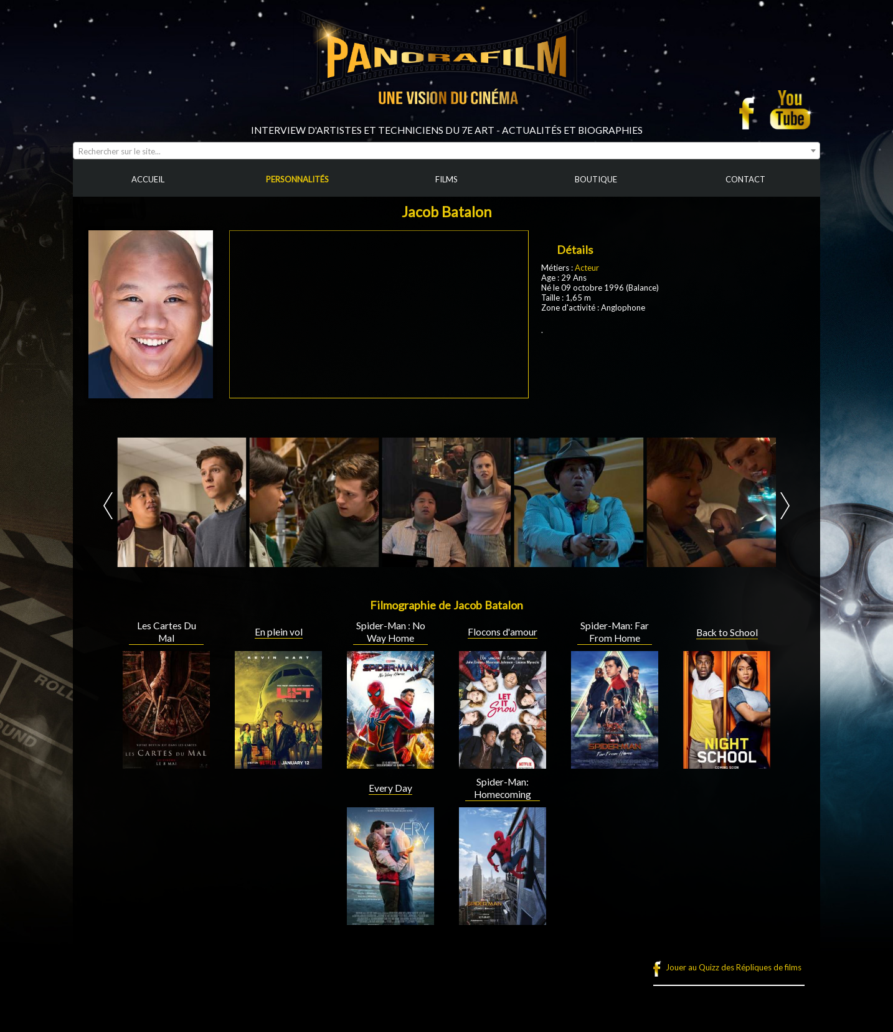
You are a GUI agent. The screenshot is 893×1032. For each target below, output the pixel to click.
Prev (108, 505)
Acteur (587, 268)
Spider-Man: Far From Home (614, 632)
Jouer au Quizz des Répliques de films (733, 967)
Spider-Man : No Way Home (390, 632)
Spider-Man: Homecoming (502, 788)
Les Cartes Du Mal (166, 632)
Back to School (727, 632)
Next (785, 505)
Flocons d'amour (502, 631)
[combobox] (446, 150)
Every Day (390, 788)
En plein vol (279, 631)
